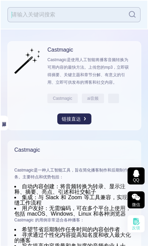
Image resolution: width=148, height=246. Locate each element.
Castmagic (62, 98)
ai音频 (93, 98)
